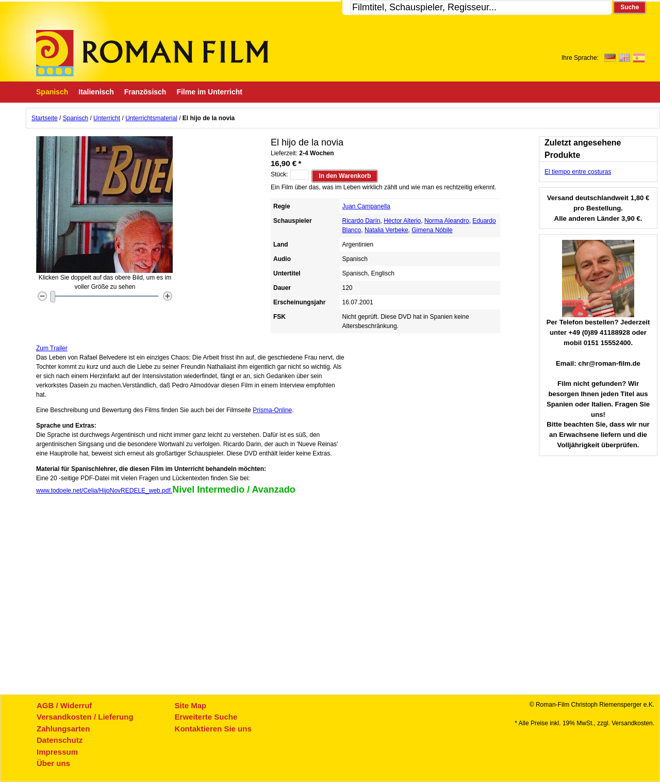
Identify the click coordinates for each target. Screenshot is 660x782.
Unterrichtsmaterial (151, 118)
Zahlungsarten (63, 728)
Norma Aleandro (446, 220)
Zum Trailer (52, 348)
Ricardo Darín (361, 220)
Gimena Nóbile (431, 230)
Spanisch (75, 118)
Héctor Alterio (402, 220)
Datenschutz (59, 740)
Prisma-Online (272, 410)
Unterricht (106, 118)
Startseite (44, 118)
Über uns (53, 763)
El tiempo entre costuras (577, 171)
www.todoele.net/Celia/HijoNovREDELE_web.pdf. (104, 490)
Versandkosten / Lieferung (85, 716)
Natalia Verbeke (386, 230)
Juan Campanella (366, 206)
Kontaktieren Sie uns (213, 728)
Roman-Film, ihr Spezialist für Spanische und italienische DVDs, (152, 53)
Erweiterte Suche (206, 716)
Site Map (191, 705)
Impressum (57, 751)
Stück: (279, 174)
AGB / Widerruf (64, 705)
